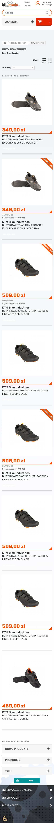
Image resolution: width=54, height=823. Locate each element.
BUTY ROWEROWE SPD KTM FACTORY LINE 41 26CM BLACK (25, 637)
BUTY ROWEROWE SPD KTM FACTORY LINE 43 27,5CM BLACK (25, 478)
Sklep (27, 2)
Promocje (12, 759)
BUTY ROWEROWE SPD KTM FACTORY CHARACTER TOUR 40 (25, 717)
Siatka (44, 60)
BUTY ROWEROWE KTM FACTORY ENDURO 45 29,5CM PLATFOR (22, 141)
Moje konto (10, 805)
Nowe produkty (17, 748)
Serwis (28, 5)
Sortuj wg (6, 67)
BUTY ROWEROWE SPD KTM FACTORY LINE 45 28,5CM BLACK (25, 312)
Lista (50, 60)
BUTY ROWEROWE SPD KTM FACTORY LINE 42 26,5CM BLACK (25, 558)
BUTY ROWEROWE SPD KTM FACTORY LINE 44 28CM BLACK (25, 392)
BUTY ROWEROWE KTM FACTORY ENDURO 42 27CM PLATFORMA (22, 227)
